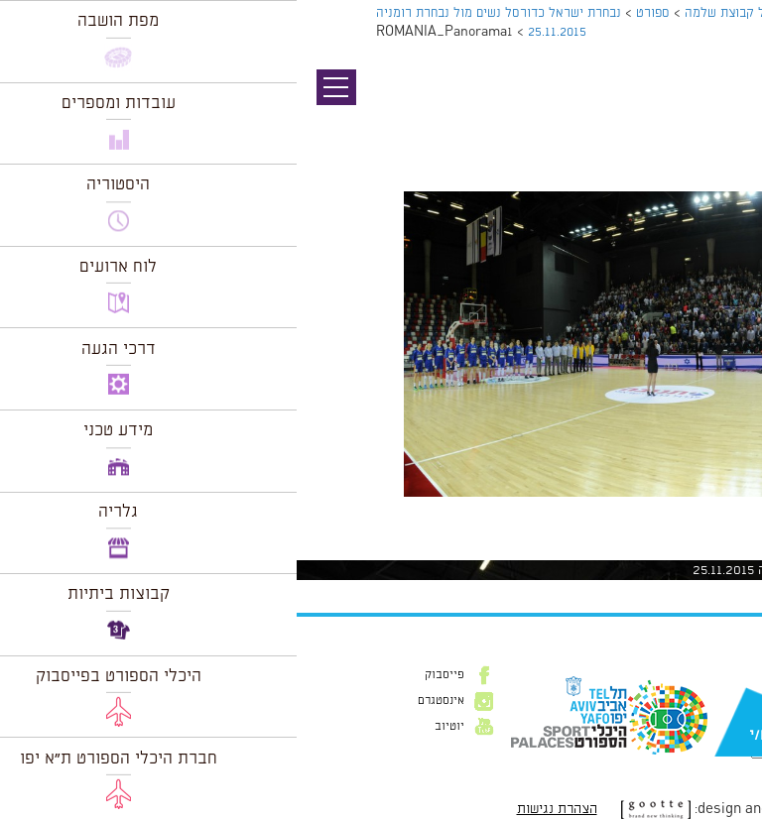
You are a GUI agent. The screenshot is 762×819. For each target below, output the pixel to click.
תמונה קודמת (725, 104)
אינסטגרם (144, 701)
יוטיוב (153, 727)
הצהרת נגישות (260, 809)
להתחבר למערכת (696, 550)
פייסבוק (148, 675)
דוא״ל (720, 705)
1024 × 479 (635, 507)
